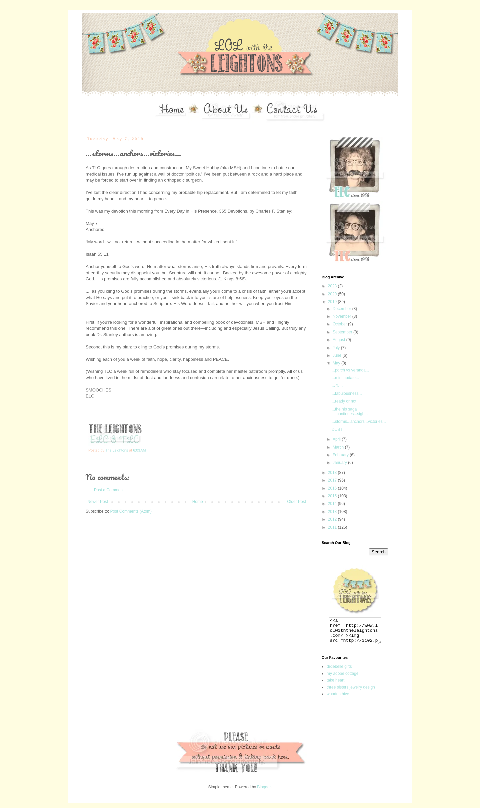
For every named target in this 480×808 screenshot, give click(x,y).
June (337, 355)
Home (197, 501)
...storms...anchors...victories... (359, 421)
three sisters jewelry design (351, 692)
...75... (337, 385)
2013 (333, 511)
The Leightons (117, 450)
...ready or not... (346, 401)
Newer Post (97, 501)
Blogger (264, 792)
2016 (333, 488)
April (337, 439)
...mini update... (345, 377)
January (340, 462)
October (340, 324)
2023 (333, 286)
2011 (333, 527)
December (342, 308)
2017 (333, 480)
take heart (335, 685)
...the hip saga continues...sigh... (350, 411)
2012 (333, 519)
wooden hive (338, 699)
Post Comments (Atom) (131, 511)
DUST (337, 429)
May (337, 363)
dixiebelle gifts (339, 671)
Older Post (296, 501)
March (339, 447)
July (337, 347)
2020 (333, 294)
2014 (333, 503)
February (341, 455)
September (343, 332)
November (342, 316)
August (339, 339)
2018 (333, 472)
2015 (333, 496)
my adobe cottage (342, 678)
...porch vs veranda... (350, 370)
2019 (333, 301)
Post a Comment (109, 490)
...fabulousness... (347, 393)
